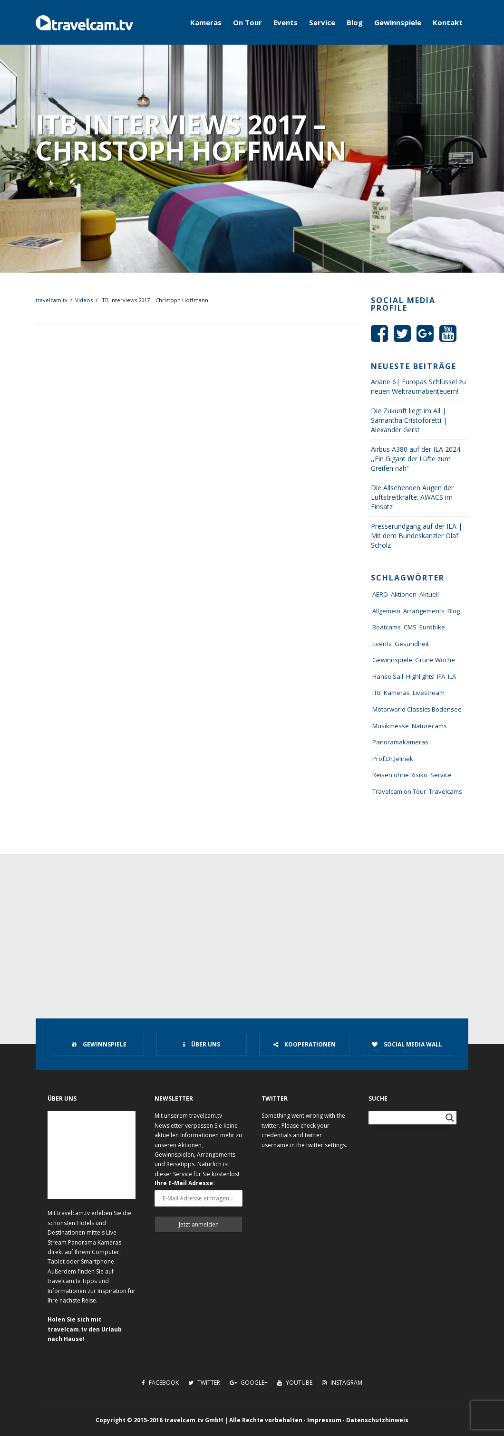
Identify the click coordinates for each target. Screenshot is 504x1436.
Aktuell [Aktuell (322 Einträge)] (429, 594)
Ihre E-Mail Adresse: (185, 1183)
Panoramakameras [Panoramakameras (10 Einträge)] (400, 742)
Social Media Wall (407, 1044)
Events (285, 22)
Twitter (204, 1383)
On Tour (247, 22)
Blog (355, 22)
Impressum (324, 1420)
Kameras (206, 22)
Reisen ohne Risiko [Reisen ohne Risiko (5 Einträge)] (399, 774)
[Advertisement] (252, 925)
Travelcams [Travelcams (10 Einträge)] (445, 791)
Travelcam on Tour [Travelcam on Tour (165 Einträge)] (399, 791)
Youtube (294, 1383)
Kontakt (448, 22)
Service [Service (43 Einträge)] (441, 774)
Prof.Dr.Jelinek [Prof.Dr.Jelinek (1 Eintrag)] (392, 758)
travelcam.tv (52, 300)
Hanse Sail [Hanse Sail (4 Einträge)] (387, 676)
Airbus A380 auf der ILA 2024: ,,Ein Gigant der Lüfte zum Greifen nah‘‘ (416, 459)
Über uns (201, 1044)
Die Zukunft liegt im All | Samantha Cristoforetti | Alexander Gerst (409, 420)
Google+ (249, 1383)
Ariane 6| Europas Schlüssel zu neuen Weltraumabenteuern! (418, 386)
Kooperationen (304, 1044)
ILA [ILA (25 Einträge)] (452, 676)
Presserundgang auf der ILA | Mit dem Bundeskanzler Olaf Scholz (416, 536)
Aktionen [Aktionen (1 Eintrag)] (404, 594)
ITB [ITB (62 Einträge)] (376, 692)
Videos (84, 300)
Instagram (342, 1383)
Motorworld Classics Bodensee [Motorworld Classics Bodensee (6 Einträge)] (417, 709)
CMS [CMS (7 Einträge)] (410, 627)
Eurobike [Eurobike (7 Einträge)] (432, 627)
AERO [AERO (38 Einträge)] (380, 594)
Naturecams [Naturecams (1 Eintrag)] (429, 726)
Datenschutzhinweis (377, 1420)
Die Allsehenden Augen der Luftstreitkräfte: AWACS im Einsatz (412, 497)
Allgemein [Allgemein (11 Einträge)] (386, 611)
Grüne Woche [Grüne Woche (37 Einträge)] (435, 660)
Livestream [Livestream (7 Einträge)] (429, 692)
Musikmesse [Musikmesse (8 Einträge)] (390, 726)
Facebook (160, 1383)
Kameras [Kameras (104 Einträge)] (397, 692)
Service (322, 22)
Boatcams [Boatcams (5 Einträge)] (386, 627)
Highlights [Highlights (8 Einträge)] (420, 676)
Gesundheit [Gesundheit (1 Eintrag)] (412, 643)
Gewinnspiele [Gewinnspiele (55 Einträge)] (392, 660)
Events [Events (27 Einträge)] (382, 643)
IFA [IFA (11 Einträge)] (441, 676)
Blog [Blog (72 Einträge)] (453, 611)
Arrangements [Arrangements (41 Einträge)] (424, 611)
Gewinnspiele (397, 22)
